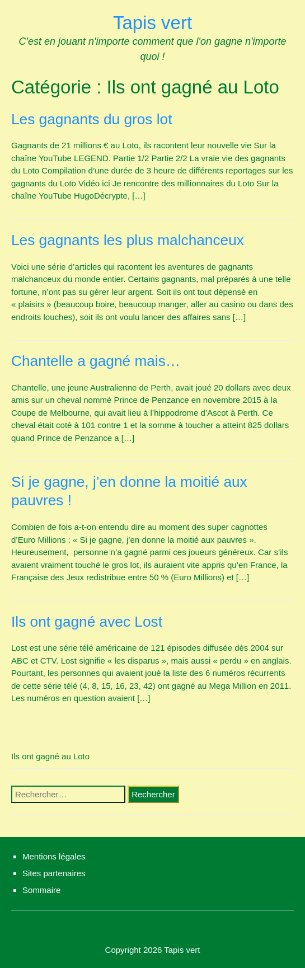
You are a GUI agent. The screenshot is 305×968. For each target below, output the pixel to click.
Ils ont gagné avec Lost (86, 621)
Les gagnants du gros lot (91, 119)
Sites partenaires (54, 873)
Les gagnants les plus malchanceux (127, 240)
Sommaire (41, 890)
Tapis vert (152, 22)
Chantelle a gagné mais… (95, 361)
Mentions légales (54, 856)
